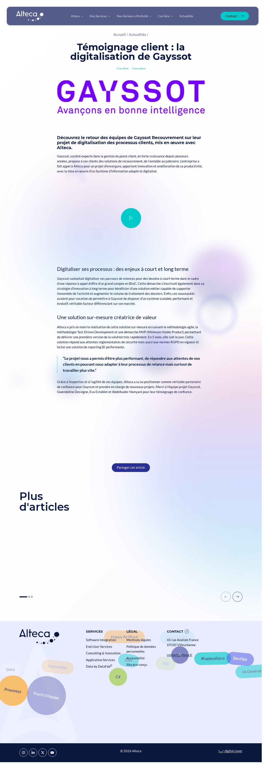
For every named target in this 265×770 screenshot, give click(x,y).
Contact (175, 631)
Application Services (100, 660)
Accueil (119, 34)
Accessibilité (135, 658)
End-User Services (99, 646)
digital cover (230, 751)
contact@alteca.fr (179, 655)
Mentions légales (138, 640)
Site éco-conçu (136, 665)
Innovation (139, 68)
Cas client (122, 68)
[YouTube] (52, 752)
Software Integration (101, 640)
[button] (23, 596)
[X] (43, 752)
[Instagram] (23, 752)
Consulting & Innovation (103, 653)
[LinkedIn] (33, 752)
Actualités (137, 34)
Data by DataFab (99, 666)
